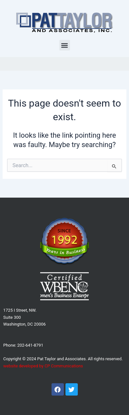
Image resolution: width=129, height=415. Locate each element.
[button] (64, 45)
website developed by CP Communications (43, 365)
